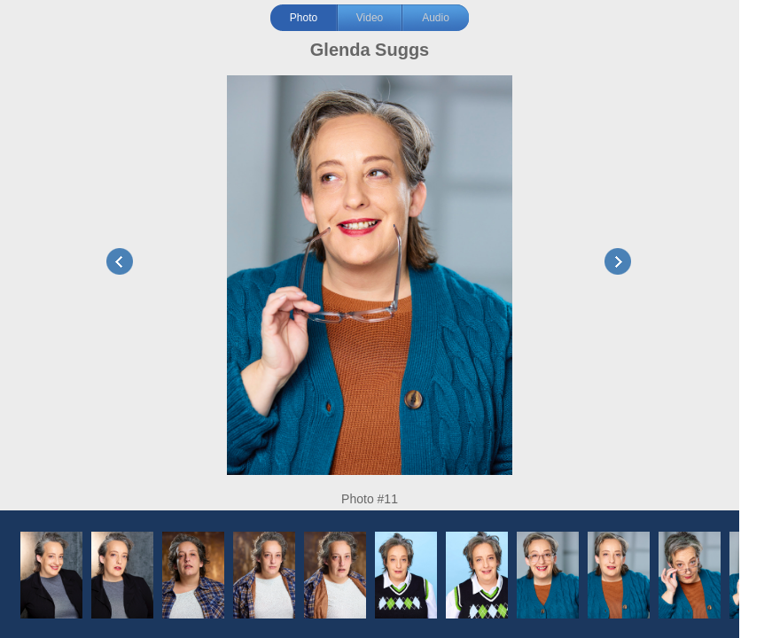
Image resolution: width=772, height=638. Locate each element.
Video (369, 18)
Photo (303, 18)
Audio (435, 18)
